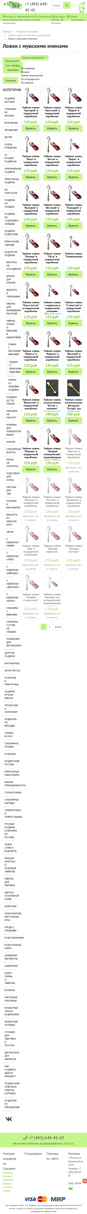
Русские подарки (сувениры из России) (10, 831)
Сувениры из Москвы (10, 112)
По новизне (27, 82)
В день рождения (10, 146)
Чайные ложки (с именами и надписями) (29, 35)
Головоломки (10, 792)
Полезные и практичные (10, 681)
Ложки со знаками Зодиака (11, 385)
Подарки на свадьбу (10, 203)
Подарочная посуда (10, 763)
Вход (73, 16)
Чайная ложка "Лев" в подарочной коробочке (30, 550)
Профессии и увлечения (10, 708)
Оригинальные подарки (10, 170)
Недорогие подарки (27, 31)
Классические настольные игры (10, 916)
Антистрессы (10, 670)
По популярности (30, 79)
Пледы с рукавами (10, 929)
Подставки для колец (10, 476)
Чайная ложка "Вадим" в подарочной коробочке (73, 112)
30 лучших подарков (10, 158)
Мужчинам (10, 123)
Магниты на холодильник (10, 265)
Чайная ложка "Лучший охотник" (73, 548)
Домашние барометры (10, 957)
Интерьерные (10, 663)
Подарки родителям (10, 233)
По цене (25, 72)
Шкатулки (10, 906)
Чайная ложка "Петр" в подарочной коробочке (52, 258)
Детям (8, 137)
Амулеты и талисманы (10, 293)
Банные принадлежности (10, 784)
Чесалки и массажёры (10, 504)
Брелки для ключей (10, 279)
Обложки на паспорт (10, 414)
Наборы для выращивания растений (10, 308)
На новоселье (10, 191)
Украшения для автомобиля (10, 642)
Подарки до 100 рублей (10, 400)
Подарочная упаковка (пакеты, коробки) (10, 1088)
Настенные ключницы (10, 999)
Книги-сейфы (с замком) (10, 978)
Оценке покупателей (32, 75)
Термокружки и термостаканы (10, 813)
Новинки (10, 80)
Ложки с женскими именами (11, 349)
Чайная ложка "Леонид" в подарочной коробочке (30, 258)
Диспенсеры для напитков (10, 1056)
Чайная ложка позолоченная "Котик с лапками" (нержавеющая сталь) (53, 407)
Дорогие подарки (10, 655)
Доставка (60, 16)
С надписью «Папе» (10, 556)
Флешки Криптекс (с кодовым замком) (10, 865)
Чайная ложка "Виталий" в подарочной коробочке (52, 209)
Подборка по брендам (10, 722)
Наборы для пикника (10, 882)
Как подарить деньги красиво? (10, 1071)
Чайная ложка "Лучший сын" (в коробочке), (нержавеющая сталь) (53, 600)
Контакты (56, 23)
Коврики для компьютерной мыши (10, 430)
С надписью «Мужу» (10, 597)
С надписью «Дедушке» (10, 583)
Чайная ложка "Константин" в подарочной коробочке (30, 307)
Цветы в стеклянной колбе (10, 895)
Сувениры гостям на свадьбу (10, 627)
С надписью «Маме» (10, 542)
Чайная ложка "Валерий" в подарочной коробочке (30, 209)
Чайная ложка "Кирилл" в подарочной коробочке (52, 355)
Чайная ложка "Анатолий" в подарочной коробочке (52, 112)
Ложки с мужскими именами (12, 367)
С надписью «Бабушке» (10, 570)
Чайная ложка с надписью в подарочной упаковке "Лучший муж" (52, 308)
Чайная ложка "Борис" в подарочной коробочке (73, 161)
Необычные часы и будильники (10, 1011)
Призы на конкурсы (10, 463)
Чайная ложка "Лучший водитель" (52, 548)
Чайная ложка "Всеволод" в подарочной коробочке (73, 501)
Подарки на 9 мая (10, 100)
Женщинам (10, 130)
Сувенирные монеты (10, 451)
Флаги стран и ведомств (10, 847)
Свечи (9, 532)
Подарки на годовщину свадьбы (10, 219)
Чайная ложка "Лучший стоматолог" (30, 597)
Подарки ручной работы (10, 695)
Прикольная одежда (10, 243)
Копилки (10, 990)
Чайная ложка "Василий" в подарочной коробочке (73, 355)
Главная (7, 31)
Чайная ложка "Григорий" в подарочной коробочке (30, 112)
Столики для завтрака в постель (10, 1039)
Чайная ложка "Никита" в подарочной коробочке (30, 355)
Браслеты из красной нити (10, 520)
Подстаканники (10, 938)
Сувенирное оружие (10, 745)
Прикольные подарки (10, 181)
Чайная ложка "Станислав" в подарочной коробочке (73, 307)
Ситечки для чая (10, 490)
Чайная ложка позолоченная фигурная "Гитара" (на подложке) (73, 405)
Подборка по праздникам (10, 1104)
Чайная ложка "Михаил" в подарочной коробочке (30, 453)
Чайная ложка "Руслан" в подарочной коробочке (52, 501)
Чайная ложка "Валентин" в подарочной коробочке (30, 404)
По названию (28, 68)
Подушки (10, 754)
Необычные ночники (10, 1023)
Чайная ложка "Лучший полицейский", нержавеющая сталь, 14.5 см (52, 454)
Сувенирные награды (10, 801)
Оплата (55, 19)
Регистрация (77, 19)
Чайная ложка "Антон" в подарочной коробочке (52, 161)
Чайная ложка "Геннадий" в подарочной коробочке (73, 209)
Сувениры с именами (10, 611)
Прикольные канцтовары (10, 773)
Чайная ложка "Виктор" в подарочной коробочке (73, 453)
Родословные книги (10, 947)
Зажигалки (10, 966)
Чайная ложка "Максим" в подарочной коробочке (30, 501)
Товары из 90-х (9, 735)
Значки (10, 442)
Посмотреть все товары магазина (13, 65)
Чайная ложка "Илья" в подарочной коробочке (30, 161)
